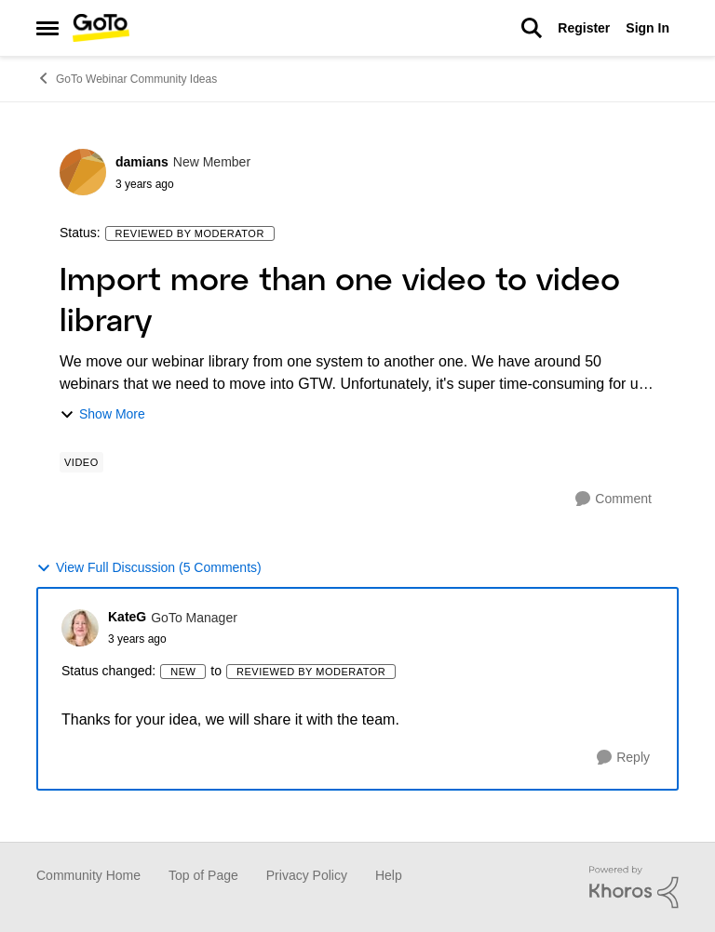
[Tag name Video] (81, 462)
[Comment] (613, 499)
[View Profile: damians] (83, 172)
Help (388, 875)
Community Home (88, 875)
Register (584, 27)
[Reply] (623, 757)
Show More (102, 414)
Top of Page (203, 875)
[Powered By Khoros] (634, 887)
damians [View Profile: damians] (142, 161)
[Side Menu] (47, 28)
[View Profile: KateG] (80, 627)
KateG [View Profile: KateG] (127, 616)
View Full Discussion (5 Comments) (149, 568)
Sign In (647, 27)
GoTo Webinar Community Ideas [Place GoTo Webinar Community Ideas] (126, 78)
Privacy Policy (306, 875)
